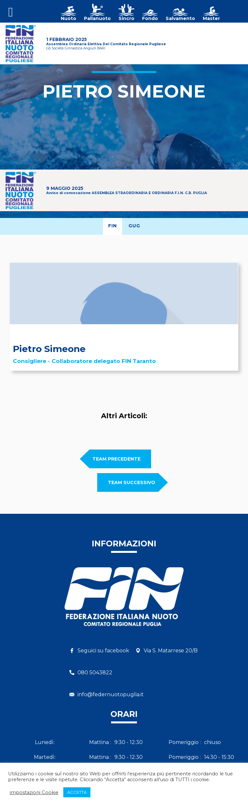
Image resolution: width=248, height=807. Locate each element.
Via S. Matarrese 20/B (171, 650)
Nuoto (68, 18)
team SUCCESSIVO (131, 482)
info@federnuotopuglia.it (111, 694)
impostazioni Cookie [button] (34, 792)
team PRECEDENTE (116, 459)
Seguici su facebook (103, 650)
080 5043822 (95, 672)
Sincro (126, 18)
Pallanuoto (97, 18)
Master (211, 18)
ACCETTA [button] (77, 792)
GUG (134, 226)
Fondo (150, 18)
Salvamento (180, 18)
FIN (112, 226)
